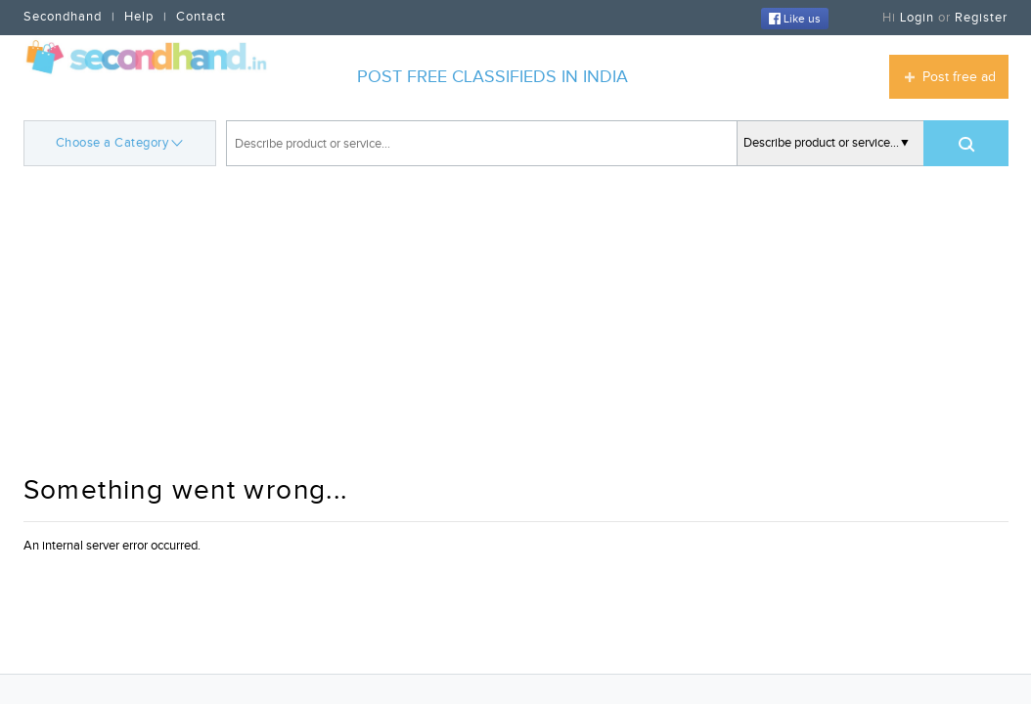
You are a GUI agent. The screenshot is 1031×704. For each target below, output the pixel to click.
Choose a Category (120, 141)
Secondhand (62, 16)
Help (139, 16)
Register (981, 17)
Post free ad (959, 77)
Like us (795, 18)
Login (917, 17)
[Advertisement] (516, 323)
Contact (201, 16)
